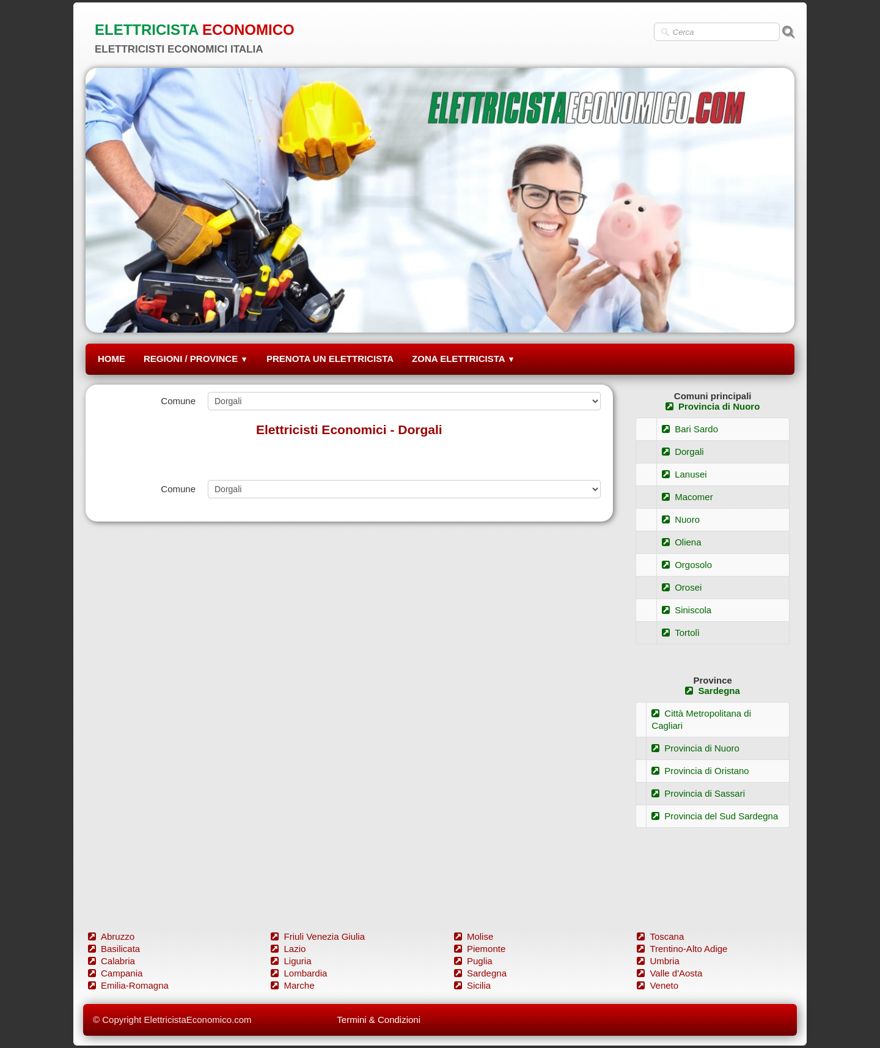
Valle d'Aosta (669, 973)
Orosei (682, 587)
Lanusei (684, 474)
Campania (115, 973)
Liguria (291, 961)
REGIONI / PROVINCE (196, 358)
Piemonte (479, 948)
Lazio (288, 948)
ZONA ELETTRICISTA (463, 358)
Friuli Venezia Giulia (318, 936)
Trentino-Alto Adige (682, 948)
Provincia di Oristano (700, 771)
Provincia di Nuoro (713, 406)
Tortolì (681, 632)
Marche (292, 985)
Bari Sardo (690, 429)
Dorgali (683, 451)
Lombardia (299, 973)
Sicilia (472, 985)
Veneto (657, 985)
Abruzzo (111, 936)
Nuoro (681, 519)
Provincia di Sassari (698, 793)
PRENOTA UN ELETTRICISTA (330, 358)
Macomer (687, 497)
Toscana (660, 936)
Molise (473, 936)
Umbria (658, 961)
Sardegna (712, 690)
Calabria (111, 961)
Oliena (681, 542)
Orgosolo (687, 564)
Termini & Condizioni (378, 1019)
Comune (178, 401)
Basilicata (114, 948)
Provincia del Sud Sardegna (714, 816)
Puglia (473, 961)
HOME (111, 358)
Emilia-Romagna (128, 985)
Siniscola (686, 610)
